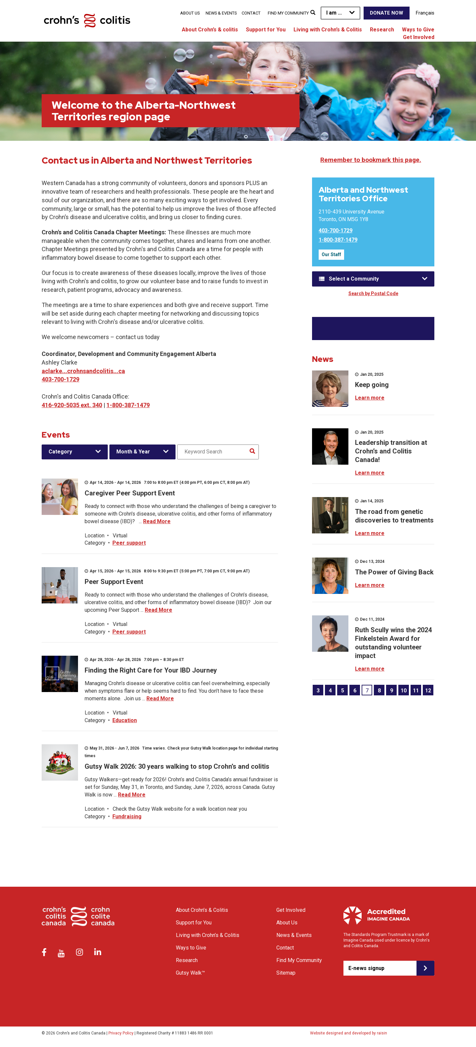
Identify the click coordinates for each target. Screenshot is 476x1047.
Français (425, 13)
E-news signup (366, 968)
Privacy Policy (121, 1033)
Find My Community (288, 13)
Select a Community (354, 279)
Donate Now (386, 13)
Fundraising (126, 816)
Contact (251, 13)
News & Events (221, 13)
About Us (190, 13)
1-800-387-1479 (128, 405)
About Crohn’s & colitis (210, 29)
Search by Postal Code (373, 293)
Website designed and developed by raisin (348, 1033)
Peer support (129, 543)
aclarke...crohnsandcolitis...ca (83, 371)
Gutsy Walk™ (190, 973)
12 (428, 690)
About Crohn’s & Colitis (202, 910)
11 (416, 690)
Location (94, 535)
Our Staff (331, 254)
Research (382, 29)
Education (124, 720)
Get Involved (418, 37)
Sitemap (286, 973)
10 (404, 690)
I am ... (334, 13)
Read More (157, 521)
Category (60, 451)
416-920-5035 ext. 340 (72, 405)
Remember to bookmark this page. (370, 160)
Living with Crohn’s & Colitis (328, 29)
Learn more (369, 398)
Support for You (266, 29)
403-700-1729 (60, 379)
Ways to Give (418, 29)
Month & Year (133, 451)
